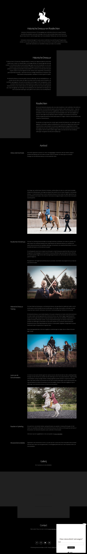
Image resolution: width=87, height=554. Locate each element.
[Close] (84, 524)
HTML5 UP (53, 547)
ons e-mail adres (58, 434)
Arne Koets (52, 152)
